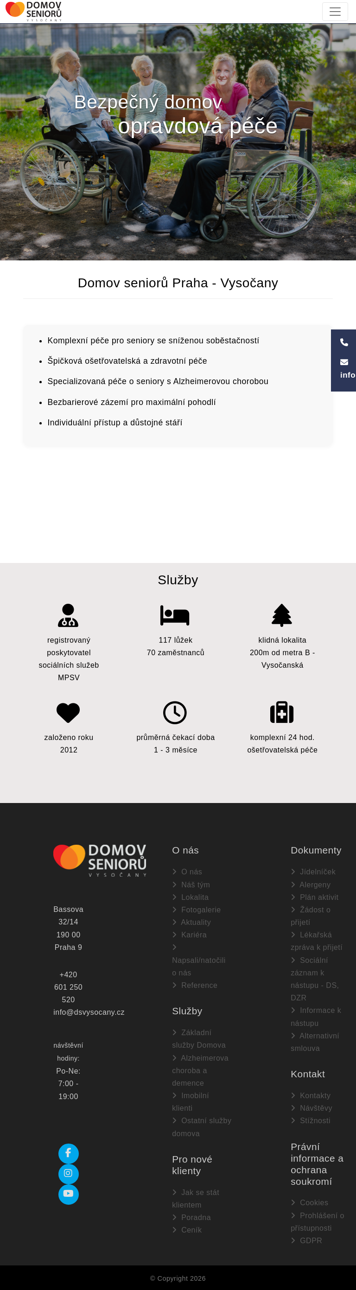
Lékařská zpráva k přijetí (317, 940)
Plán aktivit (314, 897)
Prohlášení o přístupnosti (317, 1221)
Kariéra (189, 934)
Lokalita (190, 897)
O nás (187, 872)
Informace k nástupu (316, 1016)
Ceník (187, 1229)
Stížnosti (311, 1121)
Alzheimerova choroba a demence (200, 1070)
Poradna (191, 1217)
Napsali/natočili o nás (199, 959)
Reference (194, 985)
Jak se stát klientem (195, 1198)
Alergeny (311, 884)
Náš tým (191, 884)
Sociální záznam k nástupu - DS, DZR (315, 979)
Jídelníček (313, 872)
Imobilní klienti (190, 1101)
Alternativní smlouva (315, 1041)
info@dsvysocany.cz (89, 1012)
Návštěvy (311, 1108)
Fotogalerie (196, 909)
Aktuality (191, 922)
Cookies (309, 1203)
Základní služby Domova (199, 1038)
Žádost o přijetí (311, 915)
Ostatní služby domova (201, 1127)
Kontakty (311, 1095)
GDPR (306, 1240)
